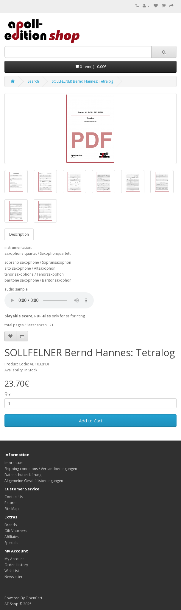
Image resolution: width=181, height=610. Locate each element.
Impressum (14, 462)
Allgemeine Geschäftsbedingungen (33, 480)
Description (19, 234)
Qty (7, 393)
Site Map (11, 508)
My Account (14, 558)
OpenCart (34, 597)
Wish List (11, 570)
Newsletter (13, 576)
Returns (10, 502)
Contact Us (13, 496)
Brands (10, 524)
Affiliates (11, 536)
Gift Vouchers (15, 530)
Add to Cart (90, 421)
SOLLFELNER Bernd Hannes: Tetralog (82, 81)
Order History (16, 564)
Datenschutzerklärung (22, 474)
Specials (11, 542)
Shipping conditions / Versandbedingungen (40, 468)
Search (33, 81)
